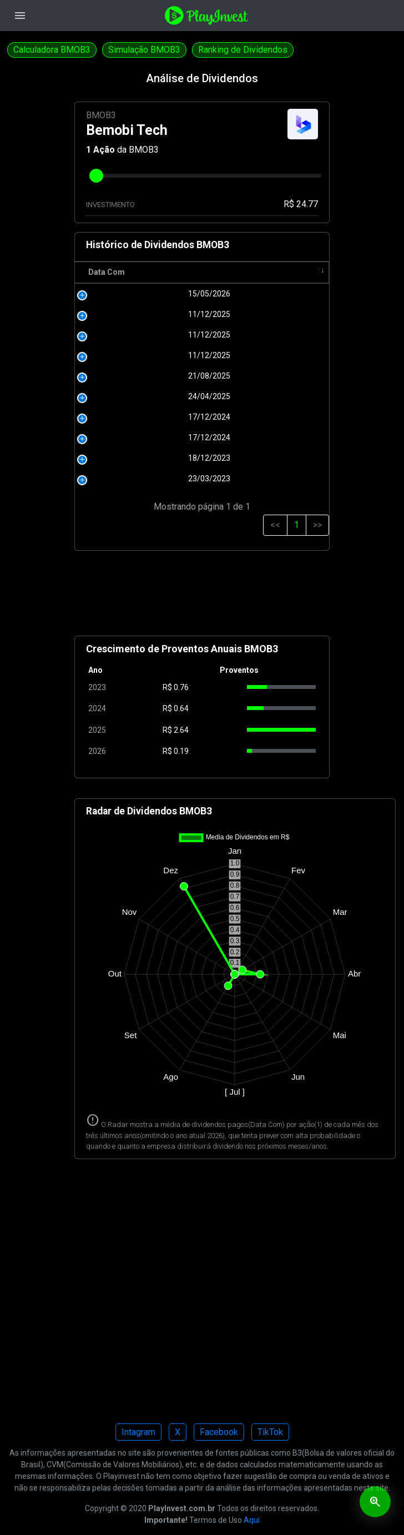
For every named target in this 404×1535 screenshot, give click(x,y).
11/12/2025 (124, 314)
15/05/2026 (124, 293)
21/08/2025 (124, 375)
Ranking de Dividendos (242, 49)
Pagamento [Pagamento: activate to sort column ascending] (226, 272)
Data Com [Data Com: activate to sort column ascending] (106, 272)
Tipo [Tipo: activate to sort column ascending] (296, 272)
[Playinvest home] (206, 14)
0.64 (181, 708)
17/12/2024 (124, 416)
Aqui (252, 1520)
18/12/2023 (124, 458)
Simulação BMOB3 (144, 49)
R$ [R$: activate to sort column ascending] (170, 272)
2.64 (181, 730)
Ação (104, 149)
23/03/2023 (124, 478)
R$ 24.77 (301, 204)
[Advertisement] (202, 597)
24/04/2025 (124, 396)
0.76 (181, 687)
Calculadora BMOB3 (51, 49)
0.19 (181, 751)
